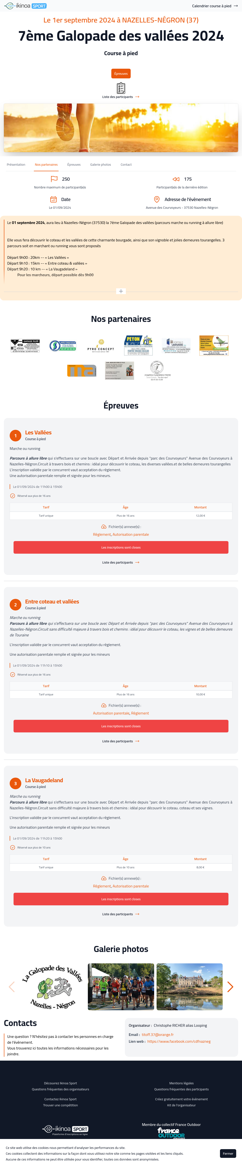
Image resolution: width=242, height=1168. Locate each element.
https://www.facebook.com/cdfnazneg (179, 1041)
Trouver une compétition (60, 1105)
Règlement (102, 534)
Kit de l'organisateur (181, 1105)
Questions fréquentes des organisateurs (60, 1089)
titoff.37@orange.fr (158, 1034)
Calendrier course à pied (215, 6)
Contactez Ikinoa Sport (61, 1099)
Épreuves (121, 73)
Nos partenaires (46, 164)
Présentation (16, 164)
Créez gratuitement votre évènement (181, 1099)
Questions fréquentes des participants (181, 1089)
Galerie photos (100, 164)
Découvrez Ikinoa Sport (60, 1083)
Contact (126, 164)
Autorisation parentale (131, 534)
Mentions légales (181, 1083)
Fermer (228, 1153)
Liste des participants (121, 562)
